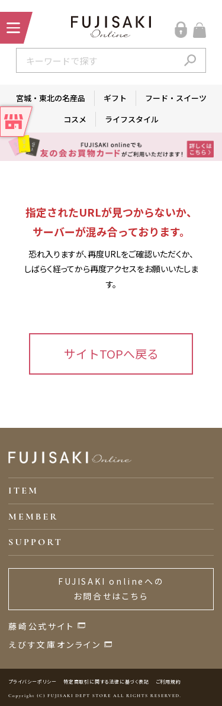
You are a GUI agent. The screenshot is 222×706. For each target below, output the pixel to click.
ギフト (115, 98)
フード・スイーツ (176, 98)
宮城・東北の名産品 (50, 98)
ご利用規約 (168, 681)
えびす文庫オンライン (54, 644)
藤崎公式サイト (41, 626)
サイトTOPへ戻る (111, 353)
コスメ (74, 119)
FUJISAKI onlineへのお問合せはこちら (111, 588)
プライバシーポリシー (32, 681)
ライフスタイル (132, 119)
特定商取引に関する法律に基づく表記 (106, 681)
